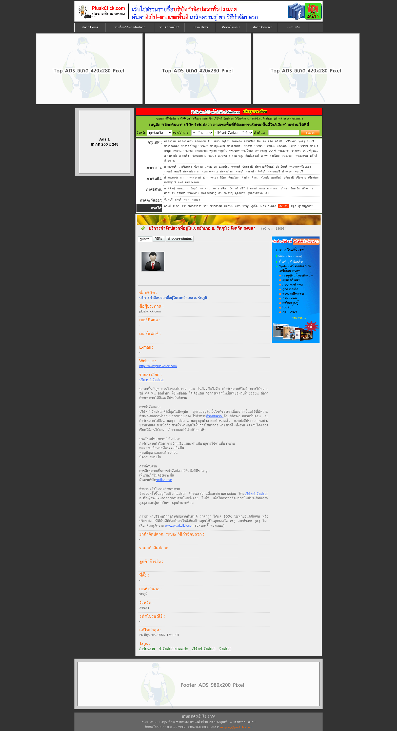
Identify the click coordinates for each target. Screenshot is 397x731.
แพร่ (180, 182)
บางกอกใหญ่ (188, 146)
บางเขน (303, 146)
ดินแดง (261, 141)
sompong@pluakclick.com (236, 727)
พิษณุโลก (234, 177)
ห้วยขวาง (169, 160)
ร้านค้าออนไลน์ (169, 27)
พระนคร (234, 150)
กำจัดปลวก (215, 416)
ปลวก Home (90, 27)
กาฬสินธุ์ (169, 188)
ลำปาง (245, 177)
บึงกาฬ (233, 188)
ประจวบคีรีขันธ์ (264, 166)
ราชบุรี (168, 171)
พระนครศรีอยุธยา (300, 166)
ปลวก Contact (262, 27)
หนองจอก (287, 155)
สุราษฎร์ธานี (305, 206)
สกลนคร (169, 193)
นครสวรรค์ (194, 177)
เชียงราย (301, 177)
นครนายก (211, 166)
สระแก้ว (250, 171)
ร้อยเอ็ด (295, 188)
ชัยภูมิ (193, 188)
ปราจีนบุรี (281, 166)
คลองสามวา (185, 141)
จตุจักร (226, 141)
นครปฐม (224, 166)
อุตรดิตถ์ (276, 177)
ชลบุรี (178, 199)
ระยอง (196, 199)
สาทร (264, 155)
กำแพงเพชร (171, 177)
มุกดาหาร (273, 188)
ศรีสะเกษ (307, 188)
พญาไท (223, 150)
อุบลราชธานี (255, 193)
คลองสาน (170, 141)
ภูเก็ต (254, 206)
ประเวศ (188, 150)
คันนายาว (214, 141)
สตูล (293, 206)
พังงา (238, 206)
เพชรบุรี (298, 171)
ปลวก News (200, 27)
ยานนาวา (283, 150)
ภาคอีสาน (153, 189)
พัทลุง (246, 206)
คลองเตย (200, 141)
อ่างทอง (286, 171)
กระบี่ (167, 206)
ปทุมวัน (177, 150)
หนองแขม (301, 155)
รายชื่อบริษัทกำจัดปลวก (129, 27)
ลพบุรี (177, 171)
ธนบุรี (310, 141)
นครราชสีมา (219, 188)
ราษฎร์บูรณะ (310, 150)
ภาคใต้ (156, 208)
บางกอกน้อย (171, 146)
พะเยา (214, 177)
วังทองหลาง (199, 155)
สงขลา (283, 206)
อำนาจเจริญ (225, 193)
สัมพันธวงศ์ (252, 155)
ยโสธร (285, 188)
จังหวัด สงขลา (243, 228)
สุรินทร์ (181, 193)
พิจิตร (223, 177)
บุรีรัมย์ (244, 188)
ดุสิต (270, 141)
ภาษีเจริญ (261, 150)
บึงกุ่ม (167, 150)
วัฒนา (212, 155)
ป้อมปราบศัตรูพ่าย (205, 150)
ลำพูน (255, 177)
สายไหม (275, 155)
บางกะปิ (203, 146)
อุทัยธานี (289, 177)
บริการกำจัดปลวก (151, 380)
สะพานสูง (237, 155)
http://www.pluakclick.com (158, 366)
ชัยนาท (198, 166)
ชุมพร (176, 206)
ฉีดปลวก (225, 648)
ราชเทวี (296, 150)
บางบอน (270, 146)
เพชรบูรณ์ (170, 182)
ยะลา (263, 206)
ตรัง (184, 206)
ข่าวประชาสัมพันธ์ (180, 239)
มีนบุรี (272, 150)
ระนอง (272, 206)
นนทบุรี (235, 166)
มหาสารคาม (257, 188)
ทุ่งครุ (302, 141)
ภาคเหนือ (154, 178)
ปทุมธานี (247, 166)
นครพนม (204, 188)
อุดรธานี (240, 193)
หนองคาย (193, 193)
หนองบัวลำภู (208, 193)
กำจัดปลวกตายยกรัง (173, 648)
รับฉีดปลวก (164, 480)
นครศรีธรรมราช (198, 206)
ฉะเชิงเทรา (185, 166)
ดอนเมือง (249, 141)
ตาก (182, 177)
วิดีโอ (159, 239)
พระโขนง (247, 150)
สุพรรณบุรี (274, 171)
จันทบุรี (168, 199)
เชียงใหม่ (313, 177)
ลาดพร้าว (184, 155)
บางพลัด (282, 146)
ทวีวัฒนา (291, 141)
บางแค (314, 146)
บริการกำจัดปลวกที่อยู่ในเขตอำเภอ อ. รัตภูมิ (188, 228)
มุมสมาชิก (293, 27)
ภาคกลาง (154, 168)
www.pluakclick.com (179, 525)
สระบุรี (239, 171)
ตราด (187, 199)
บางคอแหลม (234, 146)
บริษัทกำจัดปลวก (256, 494)
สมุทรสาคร (226, 171)
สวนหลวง (224, 155)
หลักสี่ (313, 155)
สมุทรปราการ (191, 171)
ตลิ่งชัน (279, 141)
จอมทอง (237, 141)
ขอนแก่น (182, 188)
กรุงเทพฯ (154, 142)
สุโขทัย (265, 177)
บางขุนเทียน (217, 146)
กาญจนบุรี (170, 166)
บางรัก (292, 146)
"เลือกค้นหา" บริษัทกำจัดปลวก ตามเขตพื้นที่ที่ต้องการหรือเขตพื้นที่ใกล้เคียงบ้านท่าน (230, 125)
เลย (267, 193)
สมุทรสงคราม (210, 171)
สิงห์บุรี (261, 171)
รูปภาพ (145, 239)
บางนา (258, 146)
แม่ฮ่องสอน (192, 182)
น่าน (205, 177)
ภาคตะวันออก (150, 200)
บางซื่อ (248, 146)
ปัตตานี (228, 206)
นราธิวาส (216, 206)
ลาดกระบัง (170, 155)
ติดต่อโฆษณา (231, 27)
